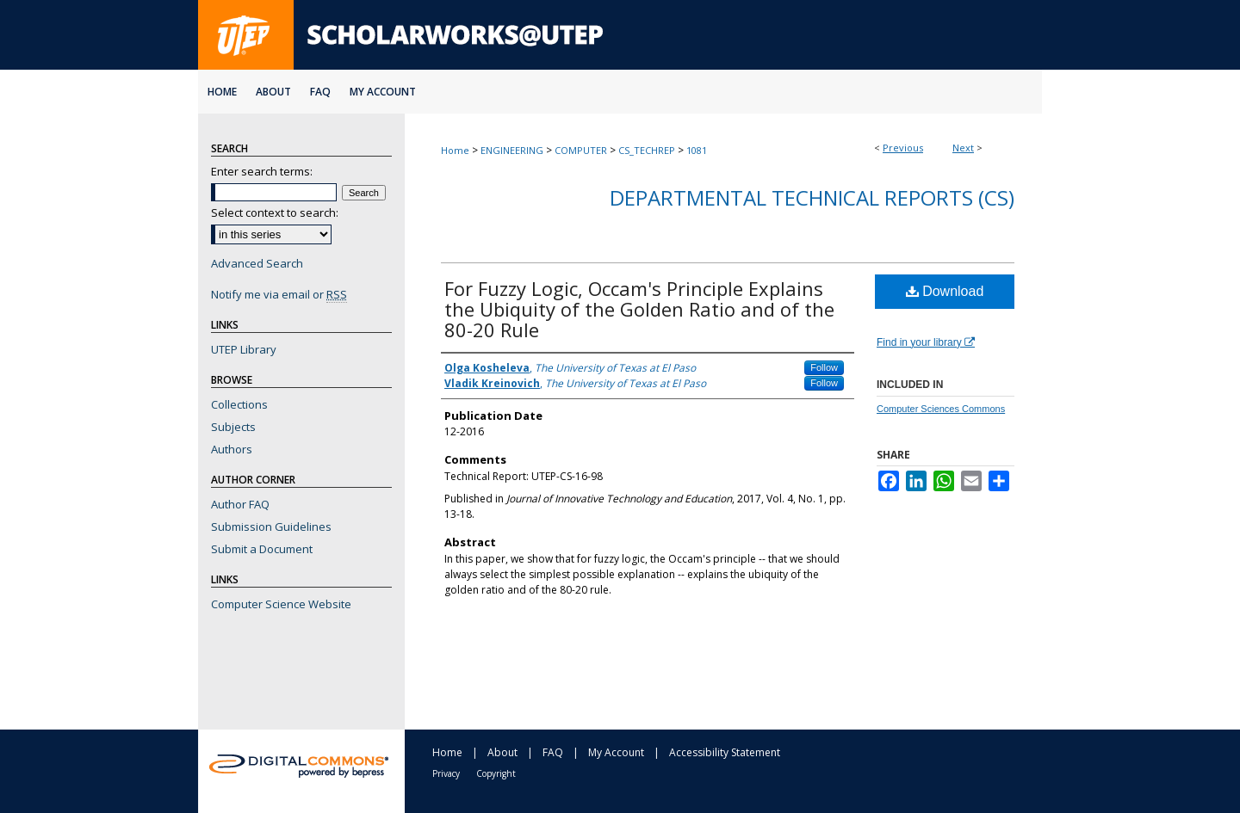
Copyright (496, 773)
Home (455, 150)
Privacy (446, 773)
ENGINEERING (511, 150)
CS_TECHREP (646, 150)
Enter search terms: (262, 171)
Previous (903, 147)
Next (963, 147)
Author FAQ (240, 504)
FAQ (552, 752)
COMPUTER (581, 150)
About (502, 752)
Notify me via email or (279, 294)
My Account (616, 752)
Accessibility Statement (724, 752)
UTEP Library (243, 349)
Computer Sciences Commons (941, 408)
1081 (696, 150)
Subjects (233, 426)
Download (945, 291)
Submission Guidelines (271, 526)
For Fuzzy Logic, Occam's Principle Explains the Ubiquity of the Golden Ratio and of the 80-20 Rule (639, 308)
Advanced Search (257, 263)
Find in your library (926, 342)
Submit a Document (262, 549)
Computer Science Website (281, 604)
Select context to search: (274, 212)
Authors (231, 449)
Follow (824, 367)
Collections (239, 404)
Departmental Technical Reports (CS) (812, 197)
